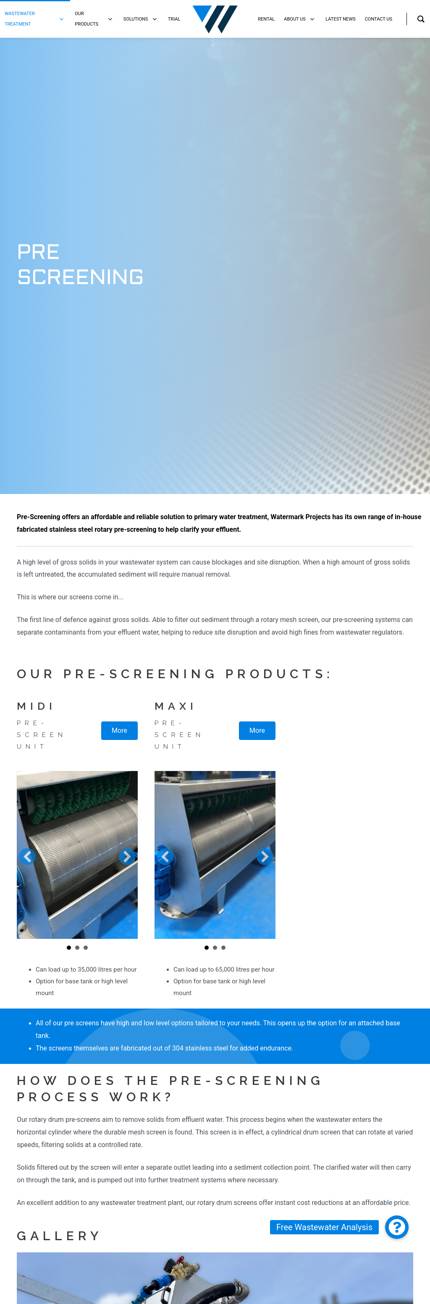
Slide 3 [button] (86, 948)
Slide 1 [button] (69, 948)
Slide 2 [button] (77, 948)
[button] (27, 856)
